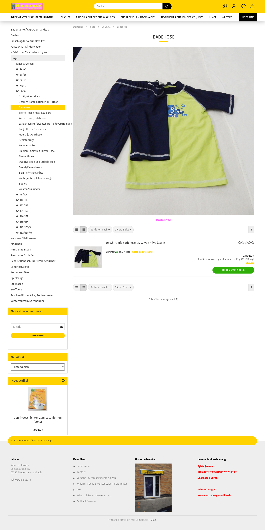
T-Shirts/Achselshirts (31, 172)
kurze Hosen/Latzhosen (32, 118)
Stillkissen (17, 284)
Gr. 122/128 (22, 205)
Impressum (83, 466)
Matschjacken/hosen (31, 134)
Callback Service (86, 501)
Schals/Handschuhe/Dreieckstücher (33, 261)
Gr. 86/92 (21, 91)
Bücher (66, 17)
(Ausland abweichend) (142, 252)
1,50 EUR (37, 429)
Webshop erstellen (119, 519)
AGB (79, 489)
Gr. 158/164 (22, 221)
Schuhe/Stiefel (20, 266)
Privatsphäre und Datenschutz (94, 495)
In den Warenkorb (233, 270)
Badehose (25, 107)
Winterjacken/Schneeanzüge (35, 178)
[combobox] (100, 229)
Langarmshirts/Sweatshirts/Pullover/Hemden (42, 123)
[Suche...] (167, 6)
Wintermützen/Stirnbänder (27, 301)
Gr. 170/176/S (23, 227)
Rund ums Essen (21, 249)
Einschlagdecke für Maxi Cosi (95, 17)
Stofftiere (16, 289)
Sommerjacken (27, 145)
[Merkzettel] (243, 6)
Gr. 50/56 (21, 74)
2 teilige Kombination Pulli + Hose (38, 102)
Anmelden (38, 335)
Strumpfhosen (27, 156)
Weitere (227, 17)
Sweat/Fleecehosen (30, 167)
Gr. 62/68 (21, 80)
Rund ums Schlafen (23, 255)
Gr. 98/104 (21, 194)
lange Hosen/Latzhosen (33, 129)
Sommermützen (20, 272)
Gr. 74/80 (21, 85)
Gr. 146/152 (22, 216)
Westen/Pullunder (29, 189)
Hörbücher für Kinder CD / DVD (182, 17)
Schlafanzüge (26, 140)
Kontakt (81, 472)
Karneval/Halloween (23, 238)
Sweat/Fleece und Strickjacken (37, 161)
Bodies (23, 183)
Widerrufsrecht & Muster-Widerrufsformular (102, 483)
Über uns (248, 17)
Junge (212, 17)
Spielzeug (17, 278)
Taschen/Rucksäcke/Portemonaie (32, 295)
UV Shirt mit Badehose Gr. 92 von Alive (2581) (135, 242)
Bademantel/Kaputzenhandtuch (33, 17)
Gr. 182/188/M (24, 232)
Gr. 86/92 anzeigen (29, 96)
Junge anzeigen (25, 63)
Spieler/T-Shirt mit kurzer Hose (37, 151)
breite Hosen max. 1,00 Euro (35, 112)
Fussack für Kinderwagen (138, 17)
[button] (225, 6)
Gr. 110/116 (22, 200)
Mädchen (16, 244)
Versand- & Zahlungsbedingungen (96, 478)
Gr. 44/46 (21, 69)
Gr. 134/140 (22, 211)
